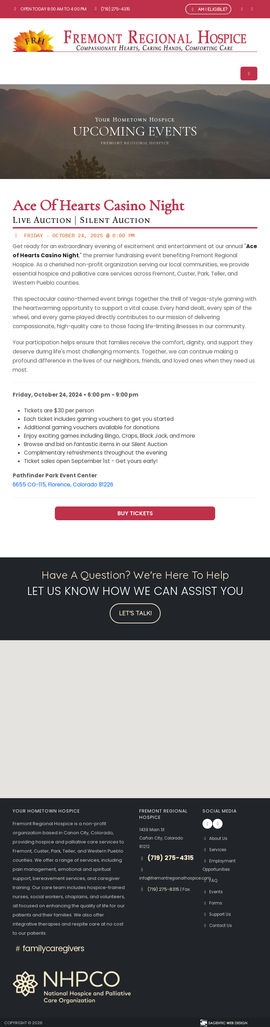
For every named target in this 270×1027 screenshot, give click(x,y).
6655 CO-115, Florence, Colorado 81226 (63, 484)
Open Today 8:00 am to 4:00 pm (49, 9)
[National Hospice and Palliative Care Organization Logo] (72, 987)
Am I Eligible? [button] (208, 9)
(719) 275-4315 (111, 9)
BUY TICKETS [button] (135, 513)
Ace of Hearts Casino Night (98, 206)
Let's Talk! (135, 613)
